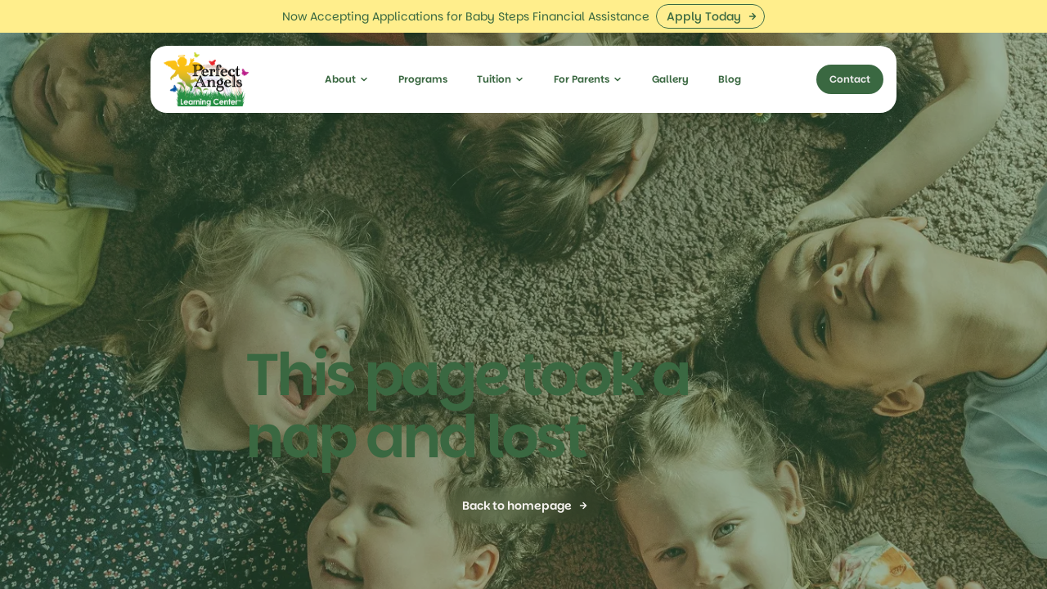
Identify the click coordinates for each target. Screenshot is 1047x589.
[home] (206, 47)
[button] (347, 46)
